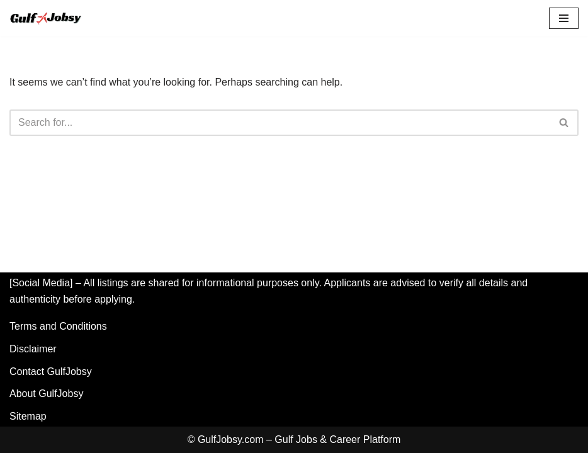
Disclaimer (33, 349)
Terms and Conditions (58, 326)
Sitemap (28, 416)
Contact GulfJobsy (50, 371)
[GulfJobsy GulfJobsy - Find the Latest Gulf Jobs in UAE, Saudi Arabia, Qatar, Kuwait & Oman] (47, 18)
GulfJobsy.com (231, 439)
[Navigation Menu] (564, 18)
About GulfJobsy (46, 393)
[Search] (279, 122)
